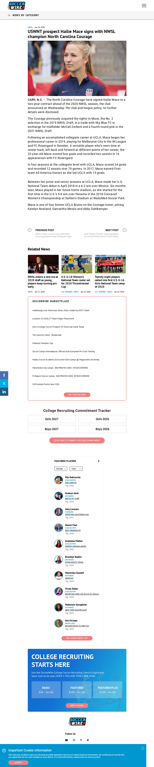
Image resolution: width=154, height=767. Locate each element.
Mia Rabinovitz (73, 477)
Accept (18, 763)
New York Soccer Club (76, 610)
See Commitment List (77, 638)
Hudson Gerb (72, 493)
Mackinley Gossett (74, 572)
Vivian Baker (71, 588)
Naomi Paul (71, 525)
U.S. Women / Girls (70, 292)
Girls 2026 (102, 419)
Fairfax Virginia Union (75, 546)
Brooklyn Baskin (73, 556)
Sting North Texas (74, 562)
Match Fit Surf (72, 499)
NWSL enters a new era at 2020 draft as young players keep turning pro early (43, 281)
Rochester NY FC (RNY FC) (77, 626)
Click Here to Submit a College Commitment (77, 440)
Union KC (69, 578)
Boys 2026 (102, 429)
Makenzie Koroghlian (76, 604)
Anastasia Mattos (74, 541)
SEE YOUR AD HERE (77, 395)
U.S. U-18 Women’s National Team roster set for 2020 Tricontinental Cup (75, 281)
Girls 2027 (51, 419)
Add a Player (77, 705)
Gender (59, 469)
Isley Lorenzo (72, 509)
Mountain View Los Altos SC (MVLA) (82, 594)
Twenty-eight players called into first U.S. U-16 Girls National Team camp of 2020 (110, 281)
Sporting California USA (77, 514)
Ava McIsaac (71, 620)
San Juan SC (71, 483)
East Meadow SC (73, 530)
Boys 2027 (52, 429)
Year (73, 469)
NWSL (30, 27)
